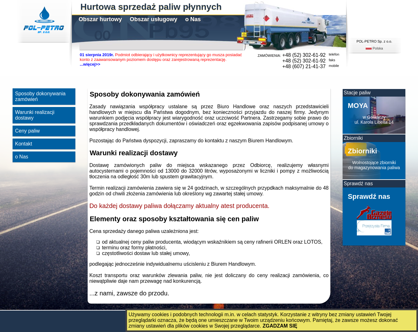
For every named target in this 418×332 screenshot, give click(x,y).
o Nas (193, 19)
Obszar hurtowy (100, 19)
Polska (374, 48)
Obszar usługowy (153, 19)
